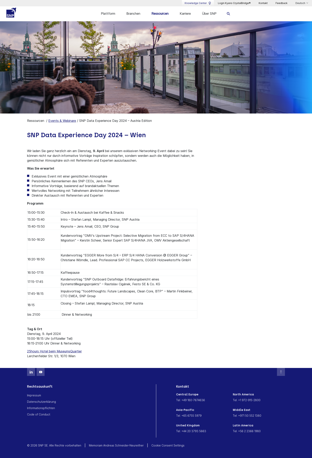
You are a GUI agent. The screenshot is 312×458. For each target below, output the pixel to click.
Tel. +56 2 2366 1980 (247, 431)
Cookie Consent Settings (167, 445)
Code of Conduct (38, 414)
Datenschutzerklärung (41, 401)
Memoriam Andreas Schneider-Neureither (116, 445)
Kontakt (263, 3)
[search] (228, 13)
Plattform (108, 14)
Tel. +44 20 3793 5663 (191, 431)
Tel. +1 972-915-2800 (246, 400)
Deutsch (300, 3)
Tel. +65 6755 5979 (189, 415)
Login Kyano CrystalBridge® (234, 3)
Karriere (185, 14)
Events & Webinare (62, 120)
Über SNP (209, 14)
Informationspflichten (41, 407)
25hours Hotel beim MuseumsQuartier (54, 351)
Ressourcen (160, 14)
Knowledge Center (198, 3)
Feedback (282, 3)
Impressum (34, 395)
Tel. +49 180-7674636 (190, 400)
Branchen (133, 14)
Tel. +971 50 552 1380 (247, 415)
